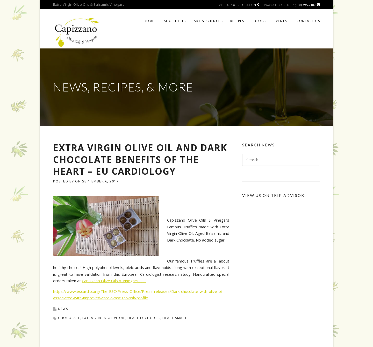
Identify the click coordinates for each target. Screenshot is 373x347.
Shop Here (174, 21)
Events (280, 21)
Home (149, 21)
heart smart (174, 318)
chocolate (69, 318)
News (63, 309)
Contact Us (308, 21)
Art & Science (207, 21)
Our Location (244, 5)
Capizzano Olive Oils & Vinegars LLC (114, 280)
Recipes (237, 21)
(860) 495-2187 (305, 5)
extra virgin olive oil (103, 318)
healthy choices (144, 318)
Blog (259, 21)
